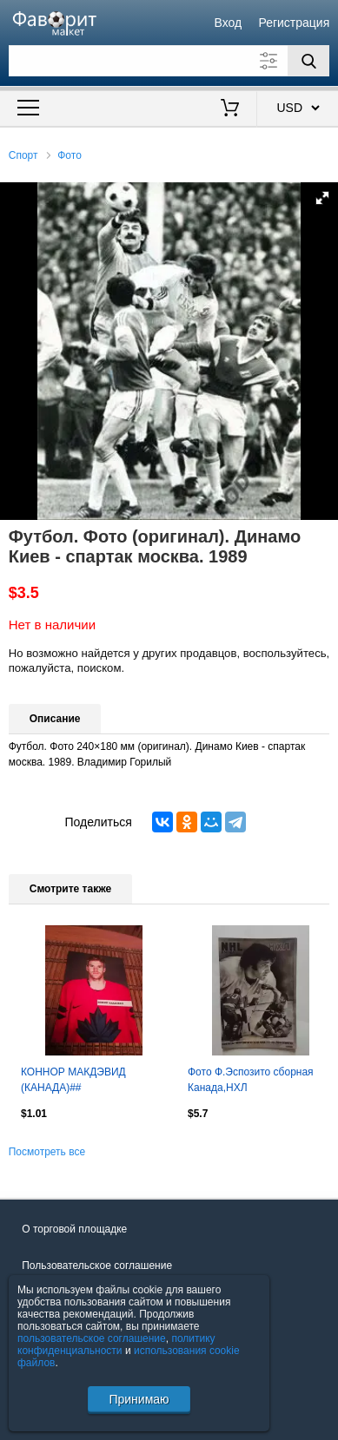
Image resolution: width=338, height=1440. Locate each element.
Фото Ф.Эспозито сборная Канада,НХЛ (251, 1080)
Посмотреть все (47, 1152)
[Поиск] (308, 60)
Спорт (23, 155)
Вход (228, 23)
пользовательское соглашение (91, 1338)
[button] (322, 198)
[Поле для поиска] (169, 60)
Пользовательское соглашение (97, 1265)
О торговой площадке (74, 1229)
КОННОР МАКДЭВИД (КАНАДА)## (73, 1080)
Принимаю (139, 1399)
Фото (69, 155)
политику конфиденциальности (116, 1344)
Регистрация (293, 23)
